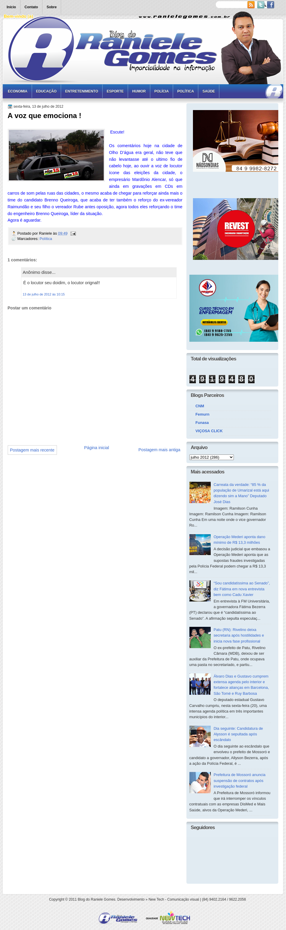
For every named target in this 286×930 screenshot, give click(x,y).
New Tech (156, 899)
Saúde (208, 91)
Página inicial (96, 447)
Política (185, 91)
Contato (31, 7)
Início (11, 7)
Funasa (202, 422)
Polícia (161, 91)
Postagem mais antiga (159, 449)
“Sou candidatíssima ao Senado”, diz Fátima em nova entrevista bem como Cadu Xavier (242, 589)
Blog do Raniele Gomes (96, 899)
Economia (18, 91)
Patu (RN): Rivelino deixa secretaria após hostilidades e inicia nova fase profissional (239, 635)
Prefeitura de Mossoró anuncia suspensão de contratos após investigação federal (240, 780)
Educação (46, 91)
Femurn (203, 414)
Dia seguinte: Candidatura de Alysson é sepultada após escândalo (238, 734)
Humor (139, 91)
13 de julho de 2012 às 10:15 (44, 294)
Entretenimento (81, 91)
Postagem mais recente (32, 450)
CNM (200, 406)
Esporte (115, 91)
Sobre (52, 7)
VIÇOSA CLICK (209, 431)
